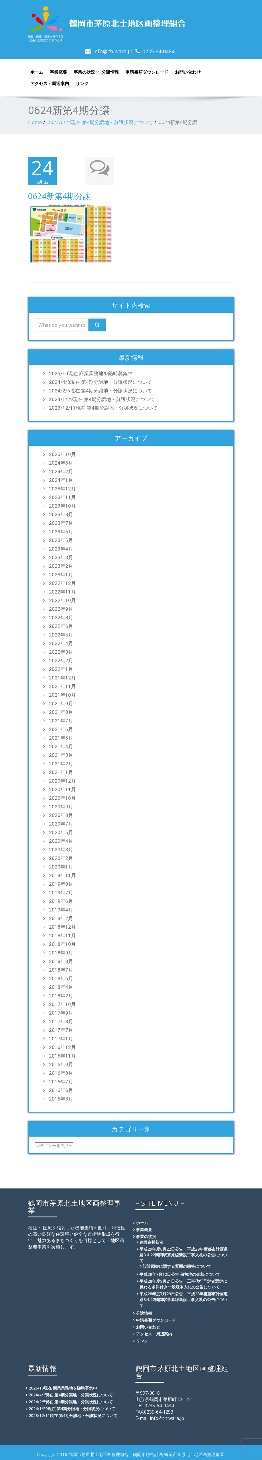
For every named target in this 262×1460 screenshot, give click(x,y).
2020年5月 (61, 832)
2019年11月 (62, 875)
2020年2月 (61, 858)
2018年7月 (61, 970)
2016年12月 (62, 1047)
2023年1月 (61, 574)
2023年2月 (61, 566)
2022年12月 (62, 583)
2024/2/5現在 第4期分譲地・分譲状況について (100, 391)
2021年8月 (61, 712)
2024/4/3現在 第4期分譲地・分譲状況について (100, 382)
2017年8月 (61, 1021)
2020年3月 (61, 849)
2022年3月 (61, 652)
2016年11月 (62, 1056)
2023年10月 (62, 506)
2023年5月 (61, 540)
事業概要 (58, 72)
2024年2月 (61, 471)
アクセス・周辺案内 (49, 83)
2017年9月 (61, 1013)
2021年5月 (61, 738)
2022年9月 (61, 609)
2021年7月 (61, 721)
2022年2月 (61, 660)
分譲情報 (110, 72)
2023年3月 (61, 557)
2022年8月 (61, 617)
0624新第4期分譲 (59, 195)
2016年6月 (61, 1090)
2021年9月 (61, 703)
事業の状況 (85, 71)
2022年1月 (61, 669)
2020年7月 (61, 824)
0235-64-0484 (158, 51)
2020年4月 (61, 841)
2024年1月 (61, 480)
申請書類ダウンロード (146, 72)
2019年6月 (61, 901)
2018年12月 (62, 927)
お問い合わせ (188, 72)
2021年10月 (62, 695)
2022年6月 (61, 626)
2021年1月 (61, 772)
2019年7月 (61, 892)
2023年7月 (61, 523)
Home (35, 122)
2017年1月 (61, 1039)
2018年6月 (61, 978)
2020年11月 (62, 789)
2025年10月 (62, 454)
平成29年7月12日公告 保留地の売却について (179, 1274)
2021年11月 (62, 686)
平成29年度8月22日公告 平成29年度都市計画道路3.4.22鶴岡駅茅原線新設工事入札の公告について (183, 1254)
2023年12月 (62, 489)
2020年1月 (61, 867)
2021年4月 (61, 746)
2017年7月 (61, 1030)
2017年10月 (62, 1004)
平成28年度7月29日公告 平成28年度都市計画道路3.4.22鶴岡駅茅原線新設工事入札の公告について (183, 1299)
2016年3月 (61, 1099)
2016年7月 (61, 1081)
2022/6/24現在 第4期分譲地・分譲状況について (100, 122)
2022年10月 (62, 600)
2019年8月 (61, 884)
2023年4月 (61, 549)
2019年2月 (61, 918)
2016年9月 (61, 1064)
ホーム (36, 72)
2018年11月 (62, 935)
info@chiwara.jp (113, 51)
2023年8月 (61, 514)
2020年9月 (61, 806)
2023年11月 (62, 497)
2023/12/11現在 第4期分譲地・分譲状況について (103, 408)
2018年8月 (61, 961)
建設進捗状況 (151, 1242)
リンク (82, 83)
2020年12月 (62, 781)
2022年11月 (62, 592)
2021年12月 (62, 678)
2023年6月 (61, 532)
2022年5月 (61, 635)
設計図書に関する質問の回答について (177, 1266)
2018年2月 (61, 996)
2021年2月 (61, 764)
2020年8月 (61, 815)
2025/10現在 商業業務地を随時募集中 (91, 373)
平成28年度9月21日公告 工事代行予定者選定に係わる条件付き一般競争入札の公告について (183, 1284)
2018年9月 (61, 953)
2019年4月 (61, 910)
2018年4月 (61, 987)
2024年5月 (61, 463)
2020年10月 (62, 798)
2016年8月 (61, 1073)
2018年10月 (62, 944)
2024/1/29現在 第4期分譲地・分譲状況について (102, 399)
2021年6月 (61, 729)
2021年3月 (61, 755)
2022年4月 (61, 643)
